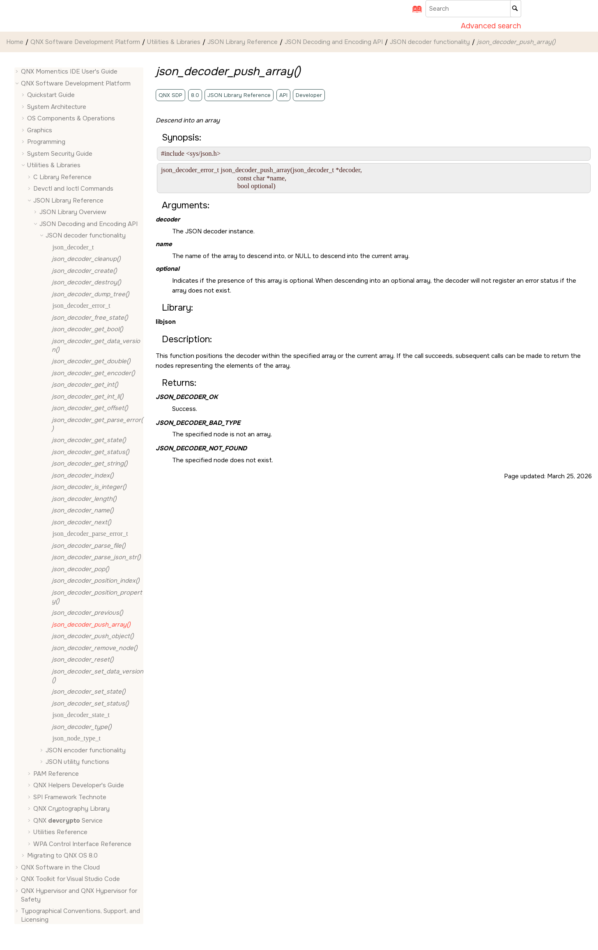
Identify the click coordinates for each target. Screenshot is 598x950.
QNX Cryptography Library (71, 809)
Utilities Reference (60, 832)
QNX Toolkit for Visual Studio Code (70, 879)
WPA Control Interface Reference (82, 844)
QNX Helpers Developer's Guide (78, 785)
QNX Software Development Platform (85, 42)
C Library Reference (62, 177)
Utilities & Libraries (173, 42)
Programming (46, 142)
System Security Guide (59, 154)
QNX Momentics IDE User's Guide (69, 71)
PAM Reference (56, 774)
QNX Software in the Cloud (60, 867)
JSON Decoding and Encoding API (334, 42)
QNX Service (68, 820)
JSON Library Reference (242, 42)
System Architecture (56, 107)
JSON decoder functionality (430, 42)
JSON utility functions (77, 762)
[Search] (515, 8)
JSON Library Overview (72, 212)
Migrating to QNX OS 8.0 (62, 855)
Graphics (39, 130)
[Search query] (473, 8)
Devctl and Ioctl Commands (73, 188)
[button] (17, 71)
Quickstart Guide (51, 95)
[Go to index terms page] (414, 12)
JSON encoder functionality (86, 750)
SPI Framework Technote (69, 797)
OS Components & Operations (71, 118)
